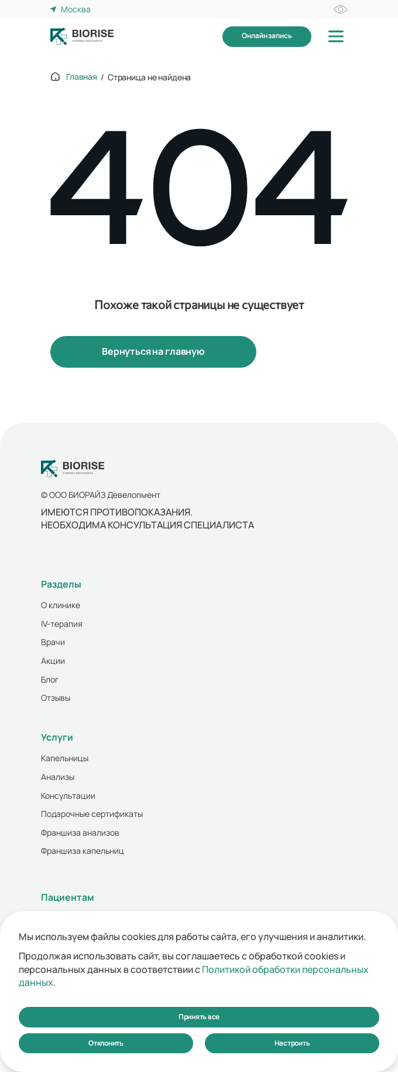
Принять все (199, 1017)
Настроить (292, 1043)
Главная (81, 76)
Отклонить (105, 1043)
